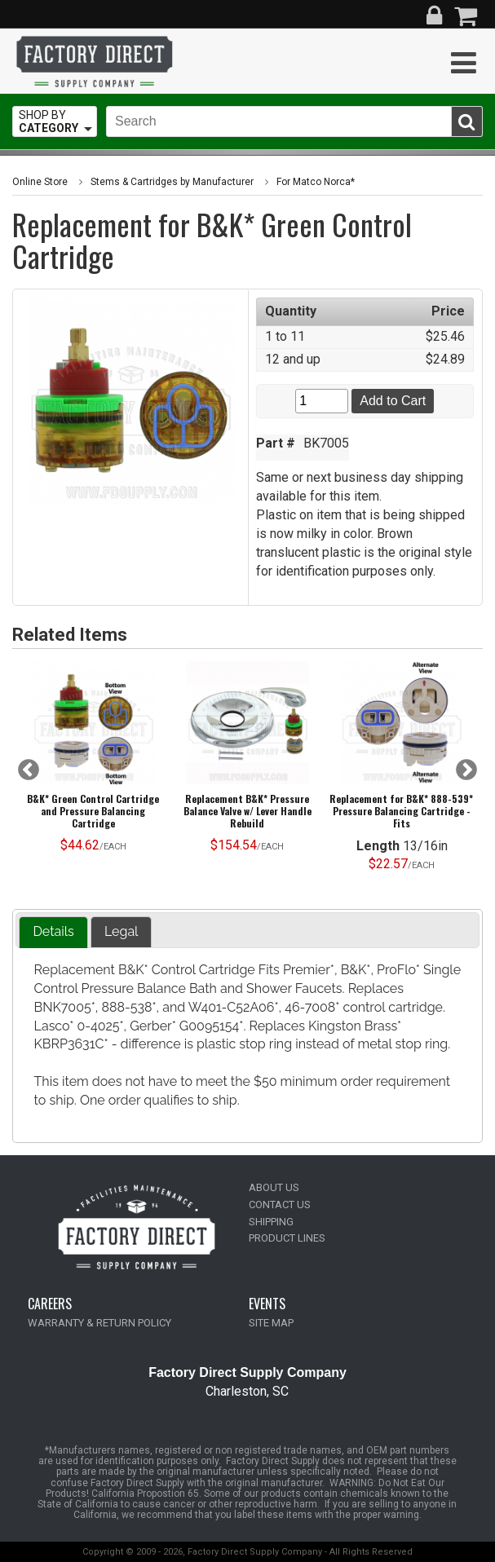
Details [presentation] (53, 931)
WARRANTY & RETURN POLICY (99, 1323)
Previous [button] (28, 770)
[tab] (53, 932)
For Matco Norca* (315, 182)
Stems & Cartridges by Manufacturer (172, 182)
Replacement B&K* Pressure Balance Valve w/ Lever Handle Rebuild (247, 811)
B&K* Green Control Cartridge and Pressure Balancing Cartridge (93, 811)
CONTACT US (280, 1204)
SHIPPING (271, 1222)
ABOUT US (274, 1187)
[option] (93, 761)
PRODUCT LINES (287, 1238)
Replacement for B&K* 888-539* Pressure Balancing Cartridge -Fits (401, 811)
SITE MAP (271, 1323)
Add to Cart (393, 401)
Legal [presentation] (121, 931)
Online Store (40, 182)
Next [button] (466, 770)
